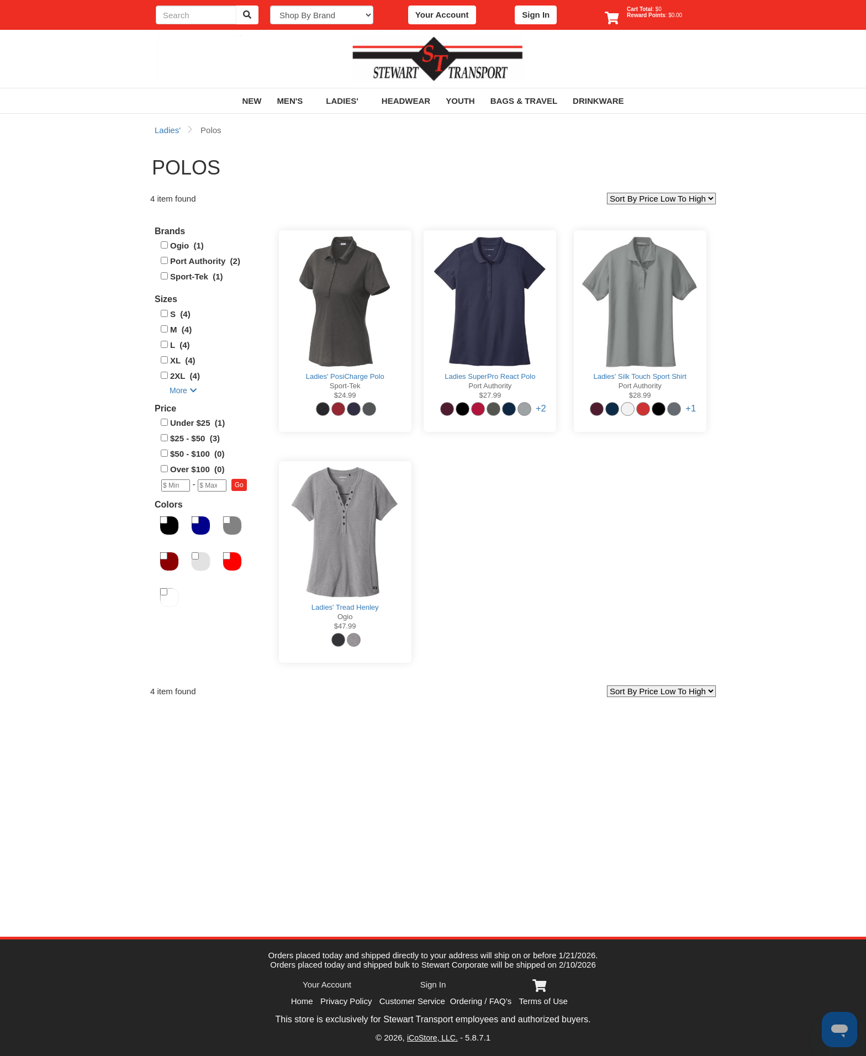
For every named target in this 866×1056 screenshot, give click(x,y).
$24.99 (345, 395)
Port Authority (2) (205, 261)
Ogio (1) (187, 245)
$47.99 (345, 626)
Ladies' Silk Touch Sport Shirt (639, 376)
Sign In (536, 14)
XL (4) (183, 360)
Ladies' (346, 100)
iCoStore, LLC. (432, 1037)
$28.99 (640, 395)
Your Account (442, 14)
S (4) (180, 314)
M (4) (181, 329)
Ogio (344, 617)
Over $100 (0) (197, 469)
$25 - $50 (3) (195, 438)
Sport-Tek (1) (196, 276)
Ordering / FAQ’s (480, 1001)
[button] (239, 485)
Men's (293, 100)
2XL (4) (185, 376)
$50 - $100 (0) (197, 453)
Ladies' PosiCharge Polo (345, 376)
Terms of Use (543, 1001)
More (183, 390)
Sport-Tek (345, 386)
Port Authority (489, 386)
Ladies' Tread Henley (345, 607)
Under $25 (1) (197, 422)
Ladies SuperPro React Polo (490, 376)
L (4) (180, 345)
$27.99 (490, 395)
